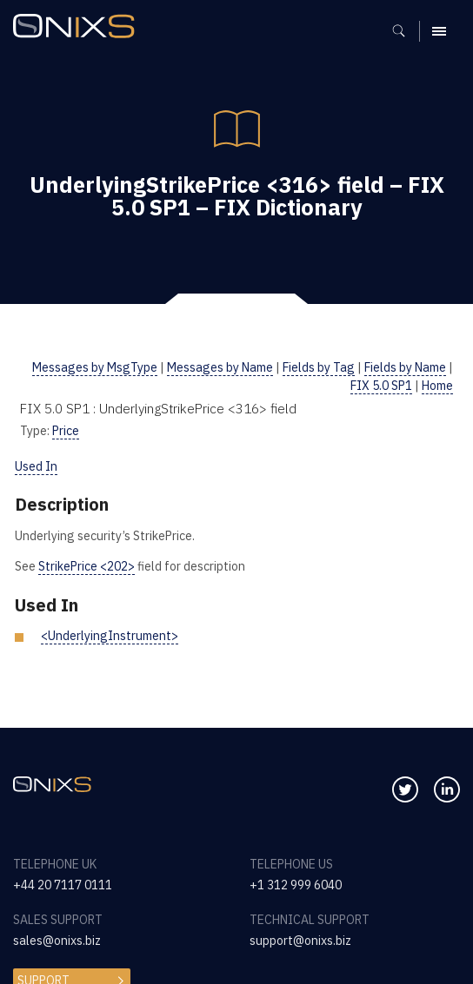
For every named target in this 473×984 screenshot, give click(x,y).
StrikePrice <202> (86, 566)
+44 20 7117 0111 (62, 885)
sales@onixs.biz (57, 940)
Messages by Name (220, 367)
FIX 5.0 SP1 (381, 385)
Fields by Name (405, 367)
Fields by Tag (319, 367)
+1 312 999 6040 (296, 885)
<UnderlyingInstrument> (109, 636)
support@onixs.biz (300, 940)
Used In (36, 466)
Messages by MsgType (94, 367)
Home (437, 385)
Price (65, 431)
